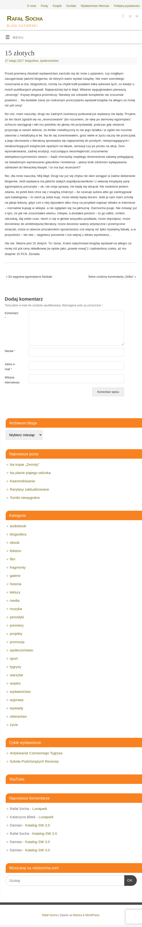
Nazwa (10, 351)
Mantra (77, 915)
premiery (17, 625)
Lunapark (39, 809)
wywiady (16, 708)
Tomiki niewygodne (25, 498)
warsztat (16, 675)
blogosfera (32, 60)
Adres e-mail (10, 367)
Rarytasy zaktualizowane (29, 489)
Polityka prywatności (127, 6)
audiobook (18, 526)
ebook (15, 542)
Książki (57, 6)
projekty (16, 634)
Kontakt (71, 6)
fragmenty (18, 567)
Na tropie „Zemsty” (24, 464)
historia (15, 584)
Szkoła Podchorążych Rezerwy (34, 761)
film (12, 559)
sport (14, 658)
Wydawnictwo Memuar (95, 6)
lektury (15, 592)
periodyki (17, 617)
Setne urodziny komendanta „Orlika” (112, 276)
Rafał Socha (25, 18)
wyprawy (17, 700)
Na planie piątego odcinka (30, 473)
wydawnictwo (20, 692)
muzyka (16, 609)
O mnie (31, 6)
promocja (17, 642)
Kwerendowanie (22, 481)
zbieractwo (18, 716)
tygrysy (15, 667)
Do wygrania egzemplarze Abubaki (29, 276)
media (15, 600)
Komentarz (11, 316)
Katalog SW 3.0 (37, 825)
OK (128, 879)
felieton (15, 551)
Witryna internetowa (11, 380)
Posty (44, 6)
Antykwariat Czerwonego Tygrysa (36, 753)
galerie (15, 576)
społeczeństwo (49, 60)
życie (14, 725)
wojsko (15, 683)
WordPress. (92, 915)
